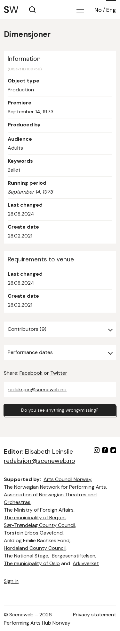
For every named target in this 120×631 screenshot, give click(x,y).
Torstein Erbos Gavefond (33, 532)
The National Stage (26, 555)
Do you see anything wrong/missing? (60, 410)
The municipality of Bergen (35, 517)
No (98, 10)
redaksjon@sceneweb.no (37, 389)
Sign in (11, 581)
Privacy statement (94, 614)
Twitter (58, 373)
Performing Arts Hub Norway (37, 623)
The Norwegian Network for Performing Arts (55, 487)
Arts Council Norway (67, 479)
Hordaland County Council (35, 548)
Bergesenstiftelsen (73, 555)
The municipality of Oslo (32, 563)
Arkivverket (86, 563)
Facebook (31, 373)
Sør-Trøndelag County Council (39, 525)
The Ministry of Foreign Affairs (39, 510)
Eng (111, 10)
